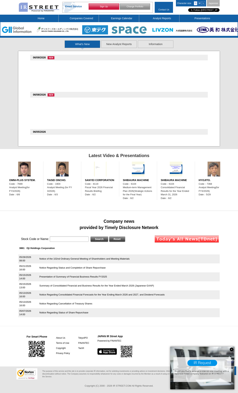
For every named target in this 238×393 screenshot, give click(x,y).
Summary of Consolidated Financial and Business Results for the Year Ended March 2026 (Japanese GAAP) (96, 285)
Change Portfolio (135, 7)
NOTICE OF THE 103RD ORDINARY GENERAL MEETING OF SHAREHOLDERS (83, 125)
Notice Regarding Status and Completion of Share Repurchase (72, 267)
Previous (22, 96)
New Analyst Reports (119, 44)
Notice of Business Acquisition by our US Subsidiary (66, 105)
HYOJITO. (205, 180)
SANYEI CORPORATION (99, 180)
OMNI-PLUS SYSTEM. (22, 180)
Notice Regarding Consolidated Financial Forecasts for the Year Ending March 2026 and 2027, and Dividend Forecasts (102, 294)
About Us (59, 338)
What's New (58, 44)
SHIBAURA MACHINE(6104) (49, 121)
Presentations (202, 18)
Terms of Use (61, 343)
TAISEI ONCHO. (56, 180)
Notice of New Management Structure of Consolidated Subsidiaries (74, 68)
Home (41, 18)
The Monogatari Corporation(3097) (53, 83)
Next (215, 96)
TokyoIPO (82, 338)
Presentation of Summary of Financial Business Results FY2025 (73, 276)
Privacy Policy (62, 353)
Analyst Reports (162, 18)
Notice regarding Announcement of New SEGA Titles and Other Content (77, 78)
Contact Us (163, 9)
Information (180, 44)
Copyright (60, 348)
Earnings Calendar (121, 18)
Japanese (213, 3)
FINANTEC (82, 343)
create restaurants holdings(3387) (53, 64)
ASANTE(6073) (42, 111)
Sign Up (104, 7)
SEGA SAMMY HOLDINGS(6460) (52, 73)
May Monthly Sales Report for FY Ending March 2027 (67, 115)
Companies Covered (81, 18)
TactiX (80, 348)
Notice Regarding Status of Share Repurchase (63, 312)
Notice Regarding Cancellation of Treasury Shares (65, 303)
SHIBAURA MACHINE (136, 180)
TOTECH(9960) (42, 138)
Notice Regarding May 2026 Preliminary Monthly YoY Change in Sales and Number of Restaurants (91, 88)
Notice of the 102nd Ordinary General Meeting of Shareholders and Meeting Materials (84, 258)
